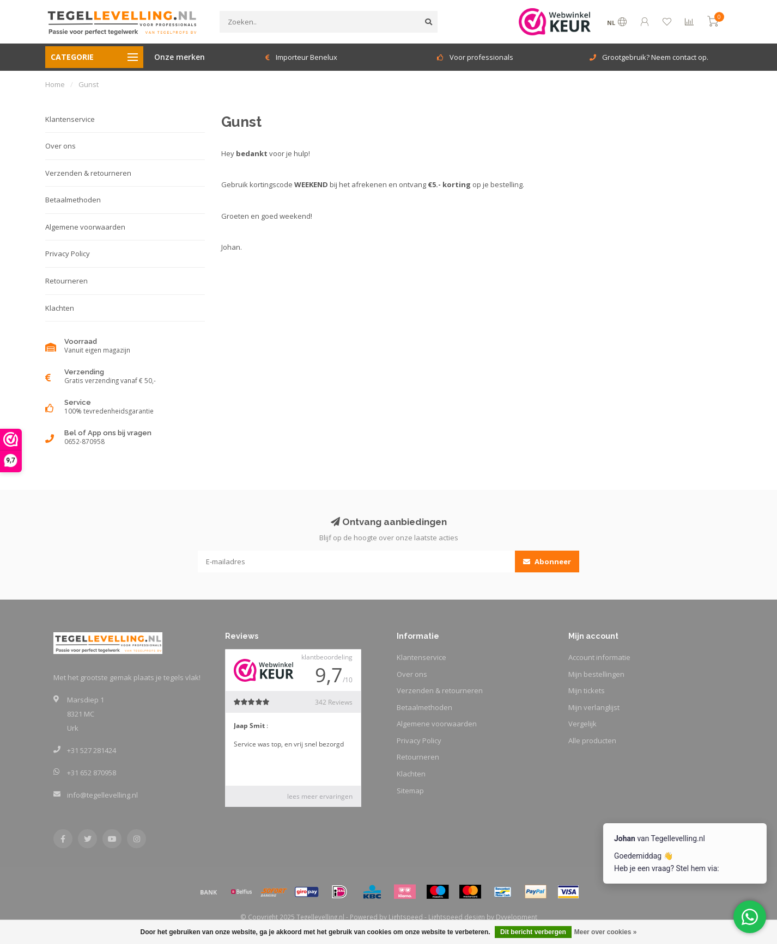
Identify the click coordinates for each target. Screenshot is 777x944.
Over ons (60, 146)
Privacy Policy (67, 253)
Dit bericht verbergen (533, 932)
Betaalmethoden (73, 200)
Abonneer (547, 561)
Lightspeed (405, 916)
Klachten (59, 308)
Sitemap (410, 790)
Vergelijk (582, 724)
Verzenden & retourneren (88, 173)
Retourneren (66, 281)
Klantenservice (70, 119)
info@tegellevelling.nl (102, 795)
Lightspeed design (456, 916)
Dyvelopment (516, 916)
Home (55, 84)
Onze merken (179, 57)
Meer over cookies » (605, 932)
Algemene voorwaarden (85, 227)
